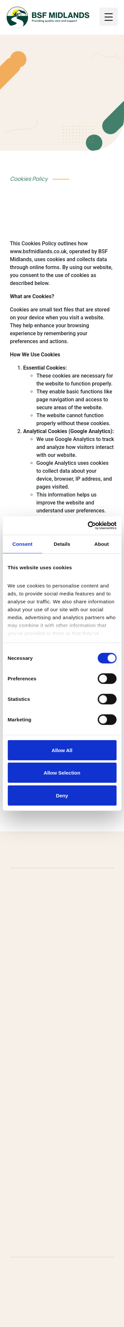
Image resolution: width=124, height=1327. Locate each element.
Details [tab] (62, 543)
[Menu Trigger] (109, 17)
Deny (62, 795)
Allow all (62, 750)
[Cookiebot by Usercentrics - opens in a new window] (88, 525)
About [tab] (101, 543)
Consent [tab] (22, 543)
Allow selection (62, 773)
